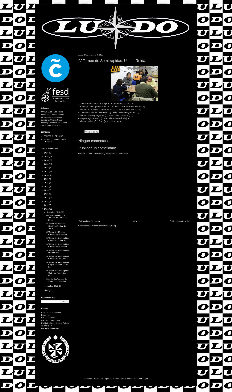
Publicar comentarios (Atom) (104, 226)
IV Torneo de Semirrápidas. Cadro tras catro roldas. (57, 257)
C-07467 (50, 326)
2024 (46, 160)
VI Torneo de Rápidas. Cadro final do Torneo (56, 233)
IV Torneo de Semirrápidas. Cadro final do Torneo (57, 245)
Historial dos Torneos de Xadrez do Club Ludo (56, 280)
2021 (46, 171)
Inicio (135, 221)
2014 (46, 198)
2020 (46, 175)
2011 (46, 209)
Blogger (144, 379)
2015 (46, 194)
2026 (46, 153)
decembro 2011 (54, 212)
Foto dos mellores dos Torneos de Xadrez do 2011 (56, 217)
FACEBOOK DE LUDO (53, 136)
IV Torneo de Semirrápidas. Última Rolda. (57, 251)
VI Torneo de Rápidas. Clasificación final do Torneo (56, 226)
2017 (46, 186)
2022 (46, 168)
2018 (46, 183)
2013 (46, 201)
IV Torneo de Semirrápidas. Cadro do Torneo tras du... (57, 273)
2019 (46, 179)
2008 (46, 291)
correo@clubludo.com (50, 328)
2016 (46, 190)
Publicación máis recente (89, 221)
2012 (46, 205)
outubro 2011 (52, 286)
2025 (46, 156)
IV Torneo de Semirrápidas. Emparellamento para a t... (57, 264)
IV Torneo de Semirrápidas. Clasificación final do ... (57, 239)
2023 (46, 164)
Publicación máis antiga (180, 221)
